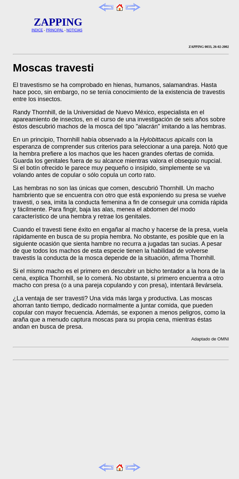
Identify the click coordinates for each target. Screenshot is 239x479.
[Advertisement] (89, 411)
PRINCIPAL (54, 30)
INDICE (37, 30)
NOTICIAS (74, 30)
